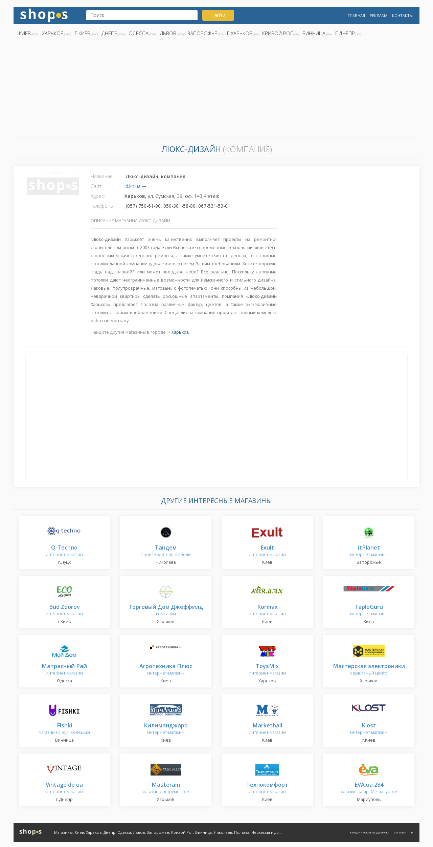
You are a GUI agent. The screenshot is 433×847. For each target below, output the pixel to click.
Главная (356, 15)
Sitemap (400, 832)
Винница (313, 33)
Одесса (139, 33)
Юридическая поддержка (369, 832)
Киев (25, 33)
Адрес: (98, 196)
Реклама (378, 15)
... (367, 33)
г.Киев (82, 33)
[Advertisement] (216, 89)
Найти (218, 15)
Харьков (53, 33)
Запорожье (202, 33)
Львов (168, 33)
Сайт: (96, 186)
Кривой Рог (277, 33)
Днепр (109, 33)
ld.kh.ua (132, 186)
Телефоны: (103, 206)
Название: (102, 176)
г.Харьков (239, 33)
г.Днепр (345, 33)
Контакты (402, 15)
